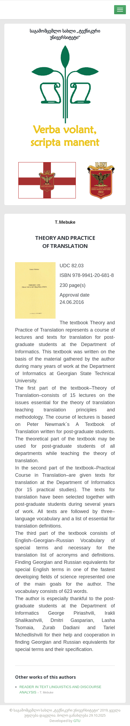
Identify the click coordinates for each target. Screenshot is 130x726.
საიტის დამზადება (81, 707)
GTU (76, 720)
